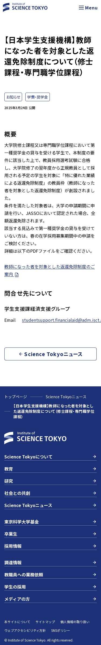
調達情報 (50, 562)
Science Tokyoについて (50, 456)
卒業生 (50, 534)
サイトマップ (45, 621)
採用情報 (50, 546)
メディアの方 (50, 599)
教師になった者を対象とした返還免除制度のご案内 (49, 270)
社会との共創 (50, 493)
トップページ (15, 396)
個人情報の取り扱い (74, 621)
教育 (50, 468)
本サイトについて (17, 621)
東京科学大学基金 (50, 521)
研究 (50, 481)
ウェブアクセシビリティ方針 (25, 630)
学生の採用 (50, 586)
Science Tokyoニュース (66, 396)
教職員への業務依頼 (50, 574)
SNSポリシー (60, 630)
